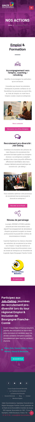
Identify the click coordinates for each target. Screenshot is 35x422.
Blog (20, 396)
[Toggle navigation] (31, 8)
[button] (17, 123)
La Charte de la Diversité (17, 393)
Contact (28, 396)
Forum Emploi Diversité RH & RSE (17, 388)
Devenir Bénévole (10, 396)
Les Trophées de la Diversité (17, 391)
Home (10, 25)
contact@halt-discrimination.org (22, 415)
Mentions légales (17, 398)
